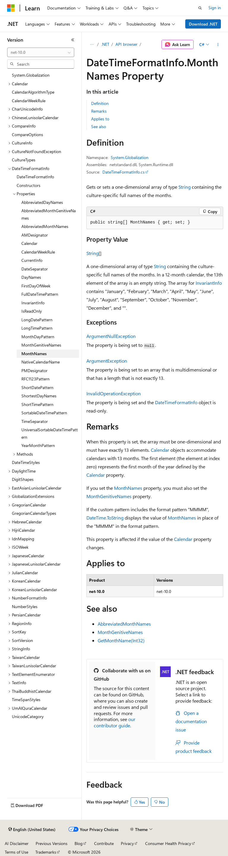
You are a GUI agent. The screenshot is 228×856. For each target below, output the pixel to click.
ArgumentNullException (111, 336)
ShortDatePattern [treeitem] (37, 387)
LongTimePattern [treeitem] (37, 328)
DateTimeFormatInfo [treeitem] (35, 177)
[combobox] (40, 52)
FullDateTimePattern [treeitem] (39, 294)
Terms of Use (16, 852)
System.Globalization (129, 157)
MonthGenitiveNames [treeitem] (41, 345)
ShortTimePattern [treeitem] (37, 404)
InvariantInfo (209, 283)
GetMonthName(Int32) (121, 640)
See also (98, 126)
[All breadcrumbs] (91, 44)
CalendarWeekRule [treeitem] (28, 100)
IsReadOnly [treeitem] (31, 311)
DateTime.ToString (105, 517)
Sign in (214, 7)
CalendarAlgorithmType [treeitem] (33, 92)
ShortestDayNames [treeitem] (38, 396)
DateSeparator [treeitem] (34, 269)
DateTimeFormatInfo (176, 402)
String (184, 187)
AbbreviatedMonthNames (124, 624)
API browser (126, 44)
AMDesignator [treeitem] (34, 235)
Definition (100, 103)
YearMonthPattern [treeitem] (38, 445)
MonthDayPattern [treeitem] (37, 336)
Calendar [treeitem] (29, 243)
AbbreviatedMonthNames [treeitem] (44, 226)
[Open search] (200, 8)
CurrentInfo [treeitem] (31, 260)
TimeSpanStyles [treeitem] (26, 699)
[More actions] (218, 44)
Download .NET (203, 24)
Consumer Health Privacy (168, 843)
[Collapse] (72, 39)
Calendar (160, 450)
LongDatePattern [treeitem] (37, 319)
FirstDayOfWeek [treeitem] (35, 286)
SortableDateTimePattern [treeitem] (44, 413)
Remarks (99, 111)
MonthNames (128, 488)
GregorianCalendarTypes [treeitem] (34, 513)
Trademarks (45, 852)
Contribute (104, 843)
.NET (105, 44)
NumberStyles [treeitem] (24, 606)
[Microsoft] (11, 8)
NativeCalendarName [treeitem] (40, 362)
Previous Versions (51, 843)
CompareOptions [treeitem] (27, 134)
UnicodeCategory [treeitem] (28, 716)
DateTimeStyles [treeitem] (26, 462)
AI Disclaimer (16, 843)
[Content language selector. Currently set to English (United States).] (32, 829)
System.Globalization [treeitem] (31, 75)
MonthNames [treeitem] (34, 353)
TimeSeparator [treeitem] (34, 421)
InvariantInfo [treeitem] (33, 303)
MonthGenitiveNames (109, 496)
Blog (79, 843)
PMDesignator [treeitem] (34, 370)
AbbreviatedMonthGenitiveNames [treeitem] (48, 214)
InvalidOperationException (113, 393)
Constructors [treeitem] (28, 185)
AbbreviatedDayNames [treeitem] (42, 202)
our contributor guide (114, 722)
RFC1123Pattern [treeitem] (35, 379)
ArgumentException (106, 361)
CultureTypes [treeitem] (23, 160)
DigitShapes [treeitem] (23, 479)
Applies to (100, 119)
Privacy (127, 843)
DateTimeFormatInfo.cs (123, 172)
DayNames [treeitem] (31, 277)
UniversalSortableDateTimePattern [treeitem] (49, 433)
